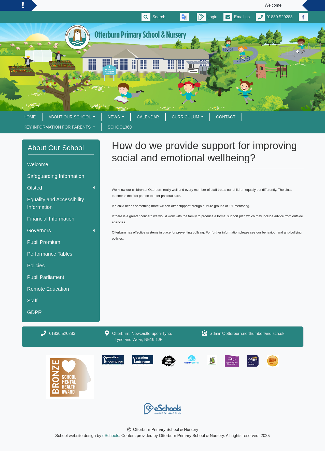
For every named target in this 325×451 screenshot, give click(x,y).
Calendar (148, 117)
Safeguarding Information (55, 176)
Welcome (37, 164)
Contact (225, 117)
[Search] (163, 17)
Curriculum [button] (186, 117)
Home (30, 117)
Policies (36, 265)
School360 (120, 127)
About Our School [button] (70, 117)
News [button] (114, 117)
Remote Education (48, 289)
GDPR (34, 312)
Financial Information (51, 219)
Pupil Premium (43, 242)
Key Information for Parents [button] (58, 127)
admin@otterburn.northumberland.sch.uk (247, 333)
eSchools (110, 435)
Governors (61, 230)
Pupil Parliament (45, 277)
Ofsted (61, 188)
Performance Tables (50, 254)
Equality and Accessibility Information (55, 203)
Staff (32, 300)
